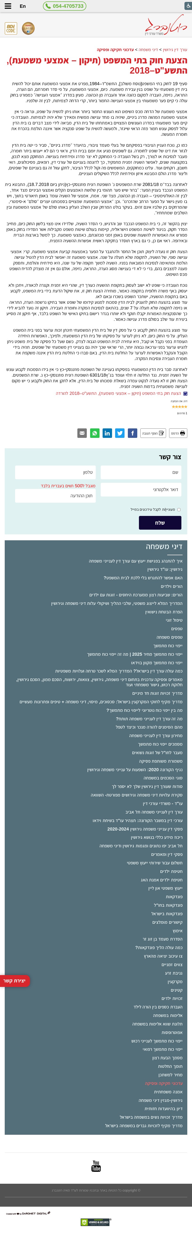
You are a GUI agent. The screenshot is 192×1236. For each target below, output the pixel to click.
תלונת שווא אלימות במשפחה (157, 1023)
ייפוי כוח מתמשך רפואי (163, 1049)
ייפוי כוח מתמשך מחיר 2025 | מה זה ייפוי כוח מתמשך (134, 654)
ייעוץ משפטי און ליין (165, 888)
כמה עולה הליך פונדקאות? (158, 947)
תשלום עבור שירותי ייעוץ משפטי (155, 862)
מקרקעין (175, 981)
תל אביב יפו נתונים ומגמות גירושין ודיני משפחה (141, 845)
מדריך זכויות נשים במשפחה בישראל (151, 1117)
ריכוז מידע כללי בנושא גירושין (157, 837)
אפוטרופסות (172, 1032)
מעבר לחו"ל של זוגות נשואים (157, 752)
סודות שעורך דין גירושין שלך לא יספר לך (147, 786)
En (23, 6)
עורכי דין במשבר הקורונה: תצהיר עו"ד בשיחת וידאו (137, 820)
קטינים (177, 990)
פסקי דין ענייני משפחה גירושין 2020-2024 (144, 829)
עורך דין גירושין (175, 49)
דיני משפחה (148, 49)
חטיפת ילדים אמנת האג (162, 879)
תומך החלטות (170, 1066)
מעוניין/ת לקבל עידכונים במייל (153, 509)
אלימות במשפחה (167, 1015)
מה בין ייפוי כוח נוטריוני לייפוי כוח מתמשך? (144, 710)
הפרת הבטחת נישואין (164, 611)
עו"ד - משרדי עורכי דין (162, 803)
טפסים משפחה (169, 637)
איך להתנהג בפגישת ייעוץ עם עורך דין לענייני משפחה (135, 561)
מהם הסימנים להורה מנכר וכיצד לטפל (149, 727)
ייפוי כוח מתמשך (168, 645)
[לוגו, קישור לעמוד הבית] (166, 25)
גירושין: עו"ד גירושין (165, 569)
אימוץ (178, 930)
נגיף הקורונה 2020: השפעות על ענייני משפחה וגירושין (135, 769)
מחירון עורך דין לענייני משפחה (156, 735)
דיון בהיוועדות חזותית (164, 1108)
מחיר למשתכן (170, 1074)
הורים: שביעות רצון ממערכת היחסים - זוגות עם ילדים (136, 594)
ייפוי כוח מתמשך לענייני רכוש (157, 1040)
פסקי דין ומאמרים (167, 854)
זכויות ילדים (172, 998)
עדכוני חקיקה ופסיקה (164, 1083)
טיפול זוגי (174, 620)
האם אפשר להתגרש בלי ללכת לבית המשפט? (143, 577)
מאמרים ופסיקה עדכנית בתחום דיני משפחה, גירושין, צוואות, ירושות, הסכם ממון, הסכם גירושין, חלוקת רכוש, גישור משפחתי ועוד (99, 682)
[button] (7, 6)
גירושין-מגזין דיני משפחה (161, 1100)
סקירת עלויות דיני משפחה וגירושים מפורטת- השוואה (137, 794)
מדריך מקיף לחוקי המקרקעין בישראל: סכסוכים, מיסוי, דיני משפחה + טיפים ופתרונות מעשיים (101, 701)
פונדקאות (174, 896)
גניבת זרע (173, 973)
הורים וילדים (171, 586)
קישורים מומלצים (167, 922)
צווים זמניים (172, 964)
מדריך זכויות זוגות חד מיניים (157, 693)
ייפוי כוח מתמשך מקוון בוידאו (157, 662)
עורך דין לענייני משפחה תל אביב (153, 811)
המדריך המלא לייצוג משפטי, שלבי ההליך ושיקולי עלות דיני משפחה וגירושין (117, 603)
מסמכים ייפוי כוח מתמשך (160, 744)
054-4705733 (68, 6)
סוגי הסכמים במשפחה (163, 777)
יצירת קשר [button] (14, 930)
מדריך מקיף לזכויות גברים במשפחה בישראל (143, 1125)
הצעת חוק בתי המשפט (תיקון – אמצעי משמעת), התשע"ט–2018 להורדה (121, 393)
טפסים (177, 628)
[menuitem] (95, 561)
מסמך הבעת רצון (167, 1057)
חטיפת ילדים (171, 871)
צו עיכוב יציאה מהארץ (163, 956)
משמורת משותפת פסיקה (161, 761)
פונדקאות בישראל (166, 913)
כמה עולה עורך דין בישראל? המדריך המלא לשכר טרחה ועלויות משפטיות (118, 671)
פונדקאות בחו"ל (168, 905)
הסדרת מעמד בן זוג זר (163, 939)
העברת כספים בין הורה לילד (158, 1006)
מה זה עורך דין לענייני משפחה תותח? (149, 718)
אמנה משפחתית (168, 1091)
